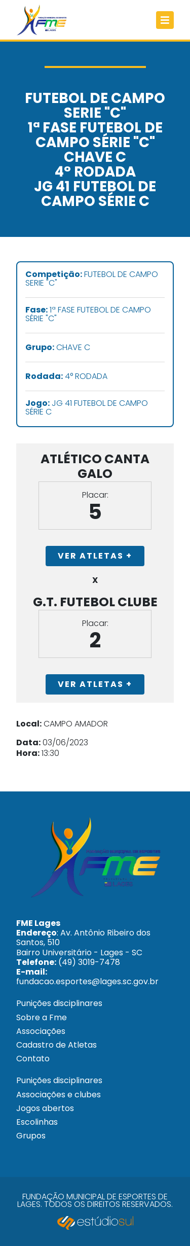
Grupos (31, 1135)
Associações (40, 1031)
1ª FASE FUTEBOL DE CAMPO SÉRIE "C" (88, 314)
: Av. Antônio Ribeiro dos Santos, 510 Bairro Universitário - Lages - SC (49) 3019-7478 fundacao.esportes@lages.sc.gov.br (87, 952)
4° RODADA (66, 376)
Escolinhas (37, 1122)
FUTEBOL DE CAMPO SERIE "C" (91, 279)
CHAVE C (57, 347)
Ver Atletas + (95, 556)
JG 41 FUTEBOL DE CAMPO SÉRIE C (86, 408)
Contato (33, 1058)
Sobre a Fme (41, 1017)
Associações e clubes (58, 1094)
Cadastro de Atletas (56, 1045)
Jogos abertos (45, 1108)
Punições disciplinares (59, 1003)
